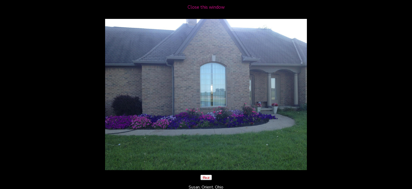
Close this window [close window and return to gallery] (206, 7)
